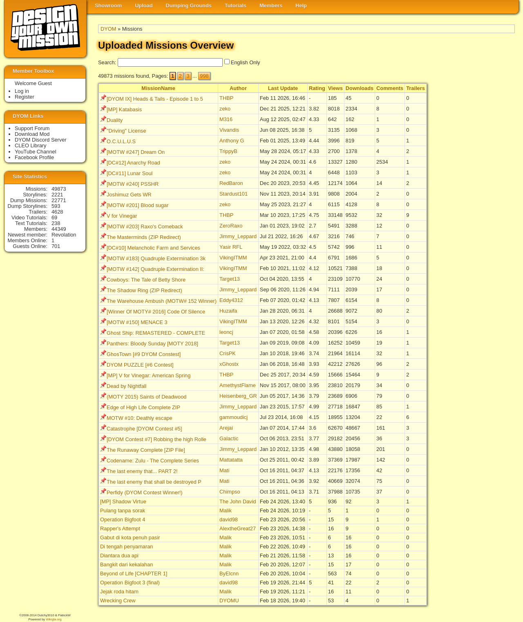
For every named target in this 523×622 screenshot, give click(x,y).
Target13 (229, 279)
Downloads (359, 88)
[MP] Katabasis (124, 109)
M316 (225, 119)
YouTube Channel (35, 152)
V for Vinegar (122, 216)
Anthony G (231, 140)
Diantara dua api (119, 555)
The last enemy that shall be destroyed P (154, 482)
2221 (57, 195)
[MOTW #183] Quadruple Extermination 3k (156, 258)
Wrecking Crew (118, 600)
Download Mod (32, 134)
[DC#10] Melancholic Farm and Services (153, 248)
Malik (225, 510)
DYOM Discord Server (41, 140)
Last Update (283, 88)
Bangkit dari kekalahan (126, 564)
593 (55, 206)
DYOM (108, 29)
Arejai (226, 428)
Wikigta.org (53, 619)
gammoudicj (233, 417)
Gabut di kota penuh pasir (130, 537)
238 (55, 223)
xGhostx (229, 364)
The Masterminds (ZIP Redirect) (144, 237)
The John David (237, 501)
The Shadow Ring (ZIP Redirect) (144, 290)
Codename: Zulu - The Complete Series (153, 460)
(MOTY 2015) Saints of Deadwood (146, 397)
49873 (58, 189)
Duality (115, 120)
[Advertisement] (482, 209)
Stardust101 (233, 194)
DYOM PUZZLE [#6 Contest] (140, 365)
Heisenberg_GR (238, 396)
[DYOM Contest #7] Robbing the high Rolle (156, 439)
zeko (224, 109)
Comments (389, 88)
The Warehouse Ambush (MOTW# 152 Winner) (162, 301)
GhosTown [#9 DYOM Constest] (144, 354)
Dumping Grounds (189, 5)
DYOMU (229, 600)
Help (301, 5)
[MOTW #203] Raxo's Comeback (145, 226)
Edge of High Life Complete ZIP (143, 407)
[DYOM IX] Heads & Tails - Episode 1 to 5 (155, 99)
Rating (317, 88)
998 (204, 76)
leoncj (226, 332)
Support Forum (32, 128)
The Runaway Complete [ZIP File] (146, 450)
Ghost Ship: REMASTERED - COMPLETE (156, 333)
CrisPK (227, 353)
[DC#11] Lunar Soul (129, 173)
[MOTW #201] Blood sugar (138, 205)
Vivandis (229, 130)
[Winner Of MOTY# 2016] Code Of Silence (156, 312)
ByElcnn (229, 573)
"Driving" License (126, 131)
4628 (57, 212)
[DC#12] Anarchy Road (133, 163)
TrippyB (228, 151)
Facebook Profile (34, 157)
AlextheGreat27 (237, 528)
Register (24, 97)
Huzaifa (228, 311)
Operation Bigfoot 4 (122, 519)
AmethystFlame (237, 385)
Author (238, 88)
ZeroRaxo (230, 226)
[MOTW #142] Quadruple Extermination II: (155, 269)
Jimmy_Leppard (238, 236)
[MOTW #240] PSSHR (133, 184)
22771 (58, 200)
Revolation (63, 235)
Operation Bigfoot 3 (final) (130, 582)
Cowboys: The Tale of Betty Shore (146, 280)
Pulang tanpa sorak (122, 510)
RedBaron (231, 183)
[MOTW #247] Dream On (136, 152)
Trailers (415, 88)
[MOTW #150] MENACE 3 (137, 322)
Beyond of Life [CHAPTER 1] (133, 573)
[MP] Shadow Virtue (123, 501)
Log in (22, 91)
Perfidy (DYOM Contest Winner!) (145, 492)
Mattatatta (231, 460)
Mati (224, 470)
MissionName (158, 88)
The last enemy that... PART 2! (142, 471)
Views (335, 88)
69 (54, 217)
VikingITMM (233, 258)
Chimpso (229, 492)
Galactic (228, 438)
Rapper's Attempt (120, 528)
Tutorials (235, 5)
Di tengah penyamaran (126, 546)
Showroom (108, 5)
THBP (226, 98)
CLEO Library (31, 145)
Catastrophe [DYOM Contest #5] (144, 429)
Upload (143, 5)
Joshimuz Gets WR (129, 195)
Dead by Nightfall (126, 386)
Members (270, 5)
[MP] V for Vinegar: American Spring (148, 375)
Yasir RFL (230, 247)
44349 (58, 229)
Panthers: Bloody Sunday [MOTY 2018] (152, 343)
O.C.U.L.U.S (121, 141)
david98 (228, 519)
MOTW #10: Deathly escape (139, 418)
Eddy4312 (231, 300)
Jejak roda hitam (119, 591)
